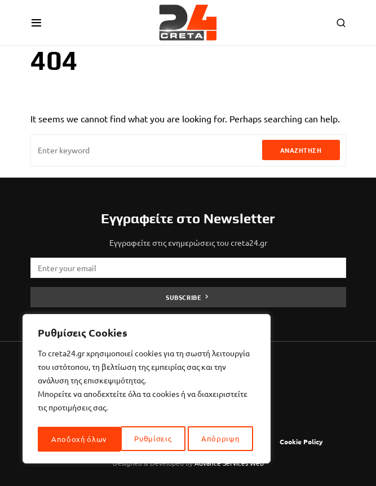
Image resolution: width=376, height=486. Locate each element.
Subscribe (183, 297)
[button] (36, 22)
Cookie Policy (301, 441)
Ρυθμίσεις (69, 439)
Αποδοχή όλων (214, 439)
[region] (147, 390)
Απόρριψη (137, 439)
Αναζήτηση (301, 149)
